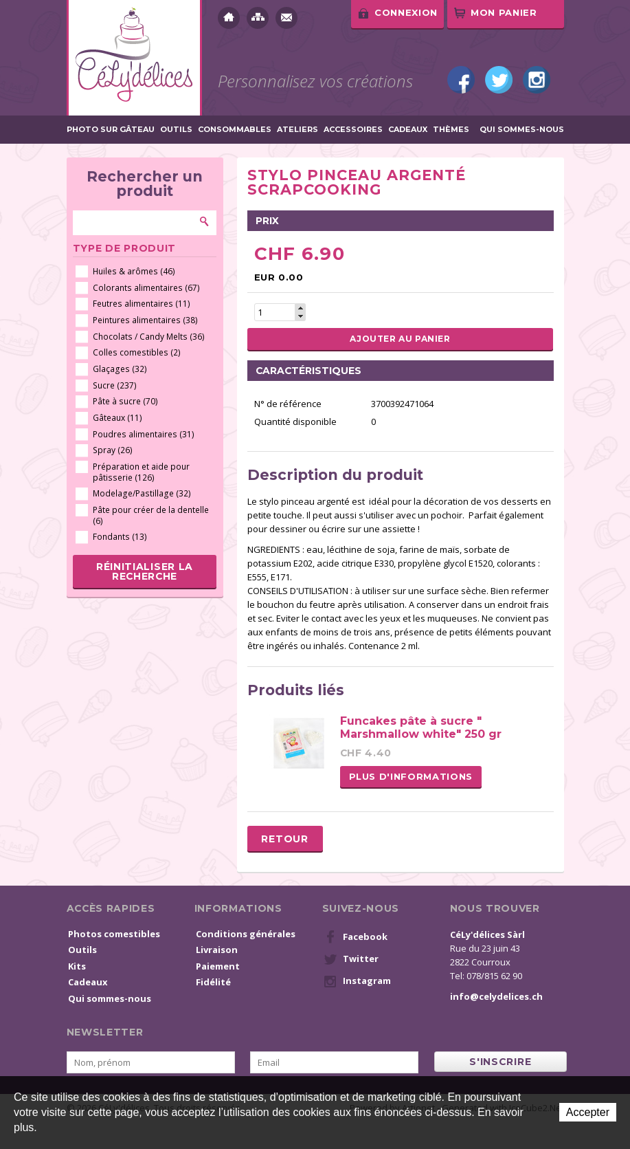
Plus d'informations (411, 776)
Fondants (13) (120, 537)
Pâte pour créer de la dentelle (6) (151, 515)
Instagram (536, 80)
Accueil (229, 18)
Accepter (587, 1112)
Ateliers (297, 129)
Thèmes (451, 129)
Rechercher (205, 221)
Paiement (218, 966)
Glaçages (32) (120, 369)
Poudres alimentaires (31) (143, 434)
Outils (176, 129)
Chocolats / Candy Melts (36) (149, 336)
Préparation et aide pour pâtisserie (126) (141, 472)
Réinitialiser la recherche (144, 571)
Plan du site (258, 18)
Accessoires (353, 129)
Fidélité (213, 982)
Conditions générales (245, 934)
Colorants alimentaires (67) (146, 288)
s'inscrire (500, 1061)
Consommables (234, 129)
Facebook (461, 80)
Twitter (499, 80)
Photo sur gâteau (111, 129)
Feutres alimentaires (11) (141, 303)
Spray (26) (113, 450)
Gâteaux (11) (117, 418)
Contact (286, 18)
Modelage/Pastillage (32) (142, 493)
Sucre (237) (115, 385)
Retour (284, 839)
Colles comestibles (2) (137, 352)
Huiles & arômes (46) (134, 271)
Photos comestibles (114, 934)
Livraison (217, 949)
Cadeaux (407, 129)
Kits (77, 966)
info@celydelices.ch (496, 996)
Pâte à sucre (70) (125, 401)
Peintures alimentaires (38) (145, 320)
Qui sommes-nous (522, 129)
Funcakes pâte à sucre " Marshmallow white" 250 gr (421, 727)
